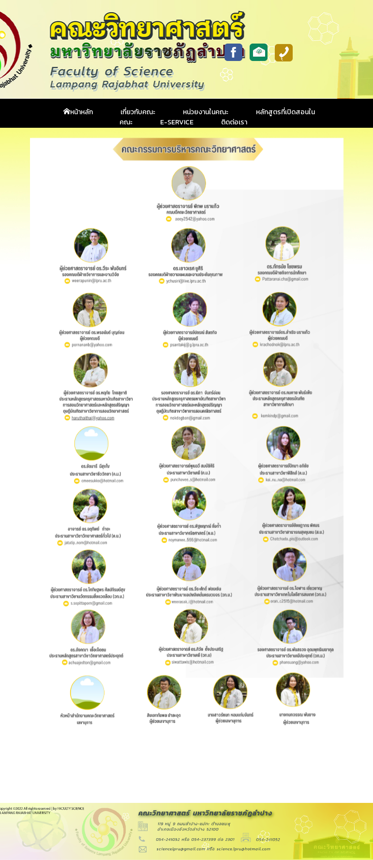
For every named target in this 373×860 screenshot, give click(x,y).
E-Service (177, 122)
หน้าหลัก (78, 112)
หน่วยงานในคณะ (205, 112)
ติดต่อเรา (234, 122)
